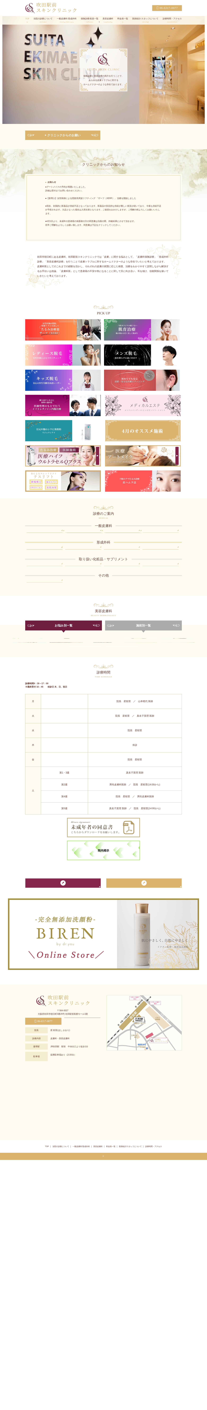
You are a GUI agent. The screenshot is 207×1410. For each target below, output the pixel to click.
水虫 (122, 573)
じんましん (47, 541)
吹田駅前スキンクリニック (104, 1406)
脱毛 (72, 883)
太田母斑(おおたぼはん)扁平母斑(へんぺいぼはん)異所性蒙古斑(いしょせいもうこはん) (52, 574)
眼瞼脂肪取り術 (49, 639)
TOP (27, 20)
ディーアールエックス (167, 689)
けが (120, 606)
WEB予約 (84, 1271)
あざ (159, 557)
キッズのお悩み (114, 883)
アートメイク (131, 848)
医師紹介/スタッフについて (145, 20)
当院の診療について (43, 20)
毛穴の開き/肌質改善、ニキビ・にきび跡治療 (178, 813)
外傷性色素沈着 (89, 573)
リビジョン (124, 672)
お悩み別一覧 (63, 772)
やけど (44, 623)
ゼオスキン (124, 689)
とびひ (121, 557)
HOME (56, 8)
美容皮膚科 (108, 20)
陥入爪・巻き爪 (87, 623)
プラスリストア (165, 672)
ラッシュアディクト (90, 689)
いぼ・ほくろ (125, 623)
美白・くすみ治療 (59, 813)
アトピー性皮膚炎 (88, 541)
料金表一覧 (122, 20)
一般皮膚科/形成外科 (66, 20)
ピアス (54, 848)
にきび (121, 541)
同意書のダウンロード (55, 229)
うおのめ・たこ (49, 606)
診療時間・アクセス (172, 20)
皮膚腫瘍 (84, 606)
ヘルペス (84, 557)
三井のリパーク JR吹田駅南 (63, 1308)
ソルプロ (45, 689)
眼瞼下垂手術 (164, 623)
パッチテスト (48, 721)
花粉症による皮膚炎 (167, 541)
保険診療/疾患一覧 (89, 20)
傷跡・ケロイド (165, 606)
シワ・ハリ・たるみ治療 (100, 813)
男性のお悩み (94, 848)
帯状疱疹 (45, 557)
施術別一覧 (143, 772)
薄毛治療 (18, 848)
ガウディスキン (49, 672)
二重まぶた (168, 848)
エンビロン (85, 672)
